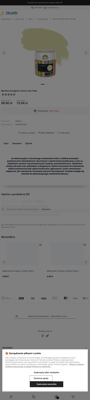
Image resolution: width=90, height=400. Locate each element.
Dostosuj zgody (41, 378)
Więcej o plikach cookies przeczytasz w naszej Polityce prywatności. (44, 365)
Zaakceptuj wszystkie (47, 384)
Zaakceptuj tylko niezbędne (46, 372)
